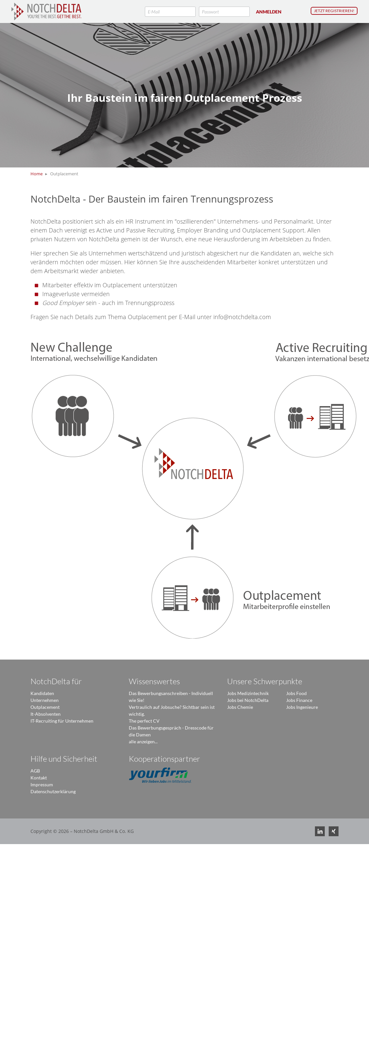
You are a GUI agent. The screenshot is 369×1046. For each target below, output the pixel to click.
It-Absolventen (45, 714)
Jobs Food (296, 693)
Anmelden (269, 11)
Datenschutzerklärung (53, 791)
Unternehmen (44, 700)
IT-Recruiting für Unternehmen (61, 721)
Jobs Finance (299, 700)
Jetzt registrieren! (334, 10)
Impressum (41, 784)
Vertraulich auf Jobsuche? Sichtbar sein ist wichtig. (172, 710)
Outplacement (45, 707)
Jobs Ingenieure (302, 707)
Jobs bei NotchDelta (247, 700)
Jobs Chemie (240, 707)
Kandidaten (42, 693)
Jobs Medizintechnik (248, 693)
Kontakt (38, 777)
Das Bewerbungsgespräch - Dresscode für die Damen (171, 731)
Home (36, 174)
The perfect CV (144, 721)
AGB (35, 771)
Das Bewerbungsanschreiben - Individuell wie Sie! (171, 696)
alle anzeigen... (143, 741)
